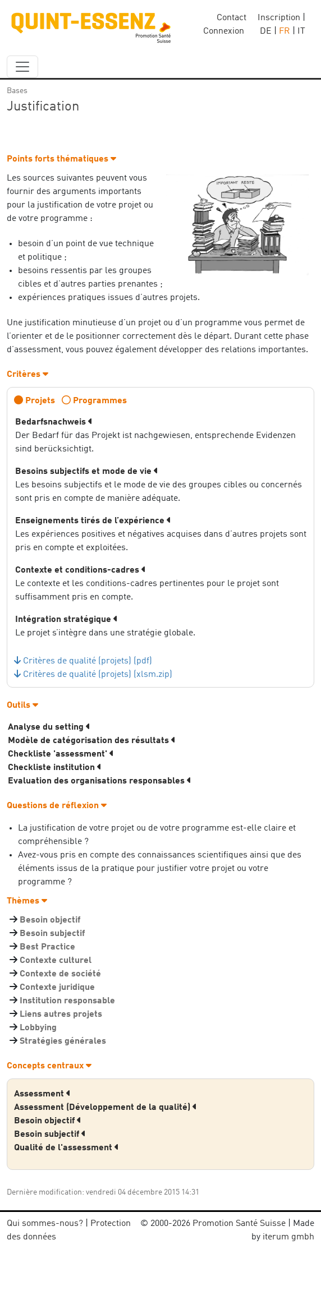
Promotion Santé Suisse (239, 1223)
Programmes (100, 401)
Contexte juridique (57, 987)
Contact (231, 17)
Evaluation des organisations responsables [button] (99, 781)
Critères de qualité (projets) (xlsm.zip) (97, 674)
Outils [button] (22, 705)
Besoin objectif (50, 920)
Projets (40, 401)
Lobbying (38, 1028)
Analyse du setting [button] (49, 727)
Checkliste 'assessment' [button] (61, 754)
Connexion (223, 31)
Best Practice (47, 947)
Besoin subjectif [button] (50, 1134)
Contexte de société (60, 974)
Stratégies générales (63, 1041)
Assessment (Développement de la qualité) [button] (105, 1107)
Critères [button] (27, 374)
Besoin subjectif (52, 933)
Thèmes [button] (27, 901)
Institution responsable (67, 1001)
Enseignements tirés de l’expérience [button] (93, 521)
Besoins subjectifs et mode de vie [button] (86, 471)
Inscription (279, 17)
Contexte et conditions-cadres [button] (80, 570)
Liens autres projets (61, 1014)
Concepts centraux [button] (49, 1066)
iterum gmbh (288, 1237)
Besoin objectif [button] (47, 1121)
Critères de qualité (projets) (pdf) (87, 661)
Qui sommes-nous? (45, 1223)
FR (284, 31)
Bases (17, 91)
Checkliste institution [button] (55, 767)
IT (301, 31)
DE (266, 31)
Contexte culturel (55, 960)
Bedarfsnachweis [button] (54, 422)
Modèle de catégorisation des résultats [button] (92, 740)
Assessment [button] (42, 1094)
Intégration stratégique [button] (66, 619)
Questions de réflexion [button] (57, 805)
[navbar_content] (22, 67)
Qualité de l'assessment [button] (66, 1148)
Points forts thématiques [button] (61, 159)
